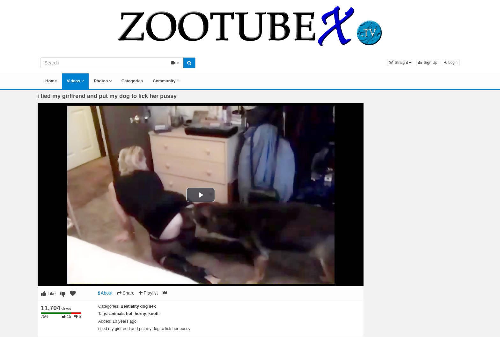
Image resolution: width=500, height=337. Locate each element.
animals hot (120, 313)
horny (140, 313)
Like (48, 293)
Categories (132, 81)
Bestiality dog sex (138, 306)
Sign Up (427, 62)
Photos (103, 81)
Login (451, 62)
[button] (400, 62)
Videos (75, 81)
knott (154, 313)
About (105, 293)
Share (126, 293)
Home (51, 81)
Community (166, 81)
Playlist (148, 293)
